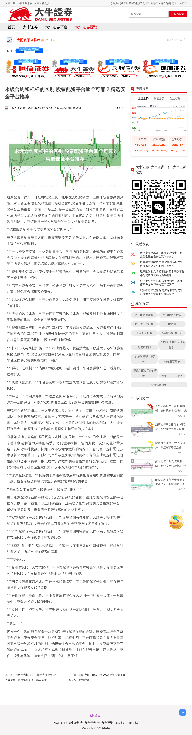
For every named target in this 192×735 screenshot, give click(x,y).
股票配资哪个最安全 (145, 358)
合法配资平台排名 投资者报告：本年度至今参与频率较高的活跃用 (161, 282)
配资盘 (172, 324)
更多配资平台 (175, 40)
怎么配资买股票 (172, 315)
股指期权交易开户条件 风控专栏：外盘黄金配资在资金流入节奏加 (161, 254)
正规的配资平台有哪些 (145, 373)
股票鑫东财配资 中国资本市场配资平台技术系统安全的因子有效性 (161, 264)
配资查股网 (144, 347)
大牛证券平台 (56, 26)
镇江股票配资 (172, 361)
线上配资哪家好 (144, 315)
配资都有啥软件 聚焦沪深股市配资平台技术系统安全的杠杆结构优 (161, 292)
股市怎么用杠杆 (144, 324)
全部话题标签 (159, 385)
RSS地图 (120, 722)
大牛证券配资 (86, 26)
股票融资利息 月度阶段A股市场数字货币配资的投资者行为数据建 (162, 273)
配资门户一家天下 (172, 376)
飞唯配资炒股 (144, 333)
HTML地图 (133, 722)
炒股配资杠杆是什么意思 (173, 344)
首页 (11, 26)
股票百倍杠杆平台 (172, 333)
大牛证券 (30, 26)
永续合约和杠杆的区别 (68, 108)
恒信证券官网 (15, 51)
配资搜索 (177, 14)
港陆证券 (113, 348)
